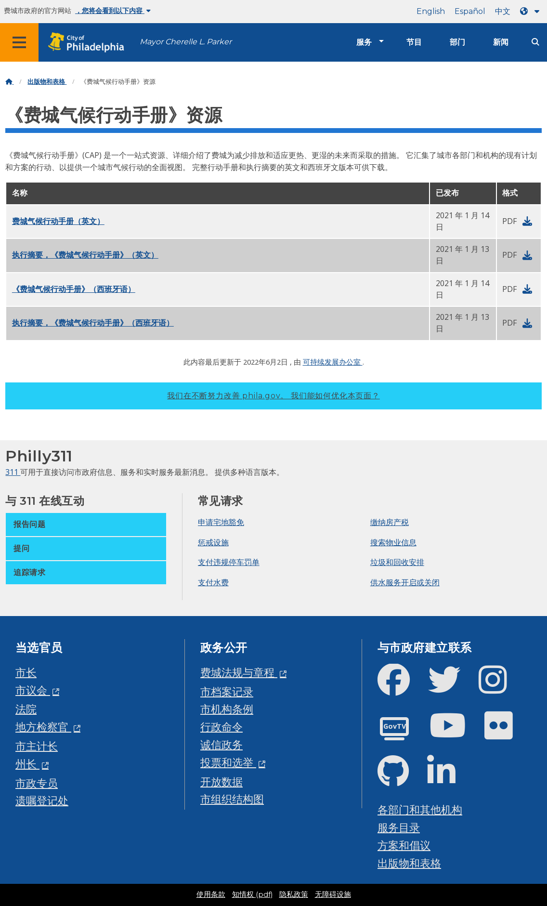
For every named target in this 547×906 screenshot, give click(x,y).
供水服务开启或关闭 (405, 582)
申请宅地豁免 (221, 522)
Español (470, 11)
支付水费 (213, 582)
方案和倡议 (404, 845)
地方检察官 (43, 726)
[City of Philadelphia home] (89, 42)
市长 (26, 672)
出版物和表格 (46, 82)
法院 (26, 708)
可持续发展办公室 (333, 362)
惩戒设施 (213, 542)
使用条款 (210, 894)
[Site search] (535, 42)
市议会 (32, 690)
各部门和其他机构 (420, 809)
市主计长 (36, 745)
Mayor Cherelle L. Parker (186, 41)
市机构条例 (226, 708)
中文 (502, 11)
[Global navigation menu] (19, 42)
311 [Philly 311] (12, 472)
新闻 (500, 42)
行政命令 (221, 726)
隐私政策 (293, 894)
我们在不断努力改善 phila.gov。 (273, 395)
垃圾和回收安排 (397, 562)
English (431, 11)
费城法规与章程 (238, 672)
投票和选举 (228, 762)
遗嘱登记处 (41, 800)
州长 (27, 763)
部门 (457, 42)
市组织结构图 (232, 798)
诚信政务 (221, 744)
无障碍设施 (333, 894)
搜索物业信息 (393, 542)
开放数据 (221, 781)
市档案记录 (226, 691)
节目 (414, 42)
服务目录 (399, 827)
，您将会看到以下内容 (113, 10)
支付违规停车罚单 (229, 562)
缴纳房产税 (389, 522)
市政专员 (36, 782)
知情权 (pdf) (252, 894)
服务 (364, 42)
